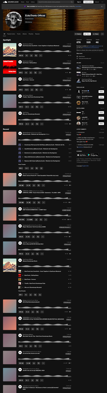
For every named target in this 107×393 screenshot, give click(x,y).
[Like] (21, 55)
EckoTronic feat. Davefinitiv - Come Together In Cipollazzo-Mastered (42, 271)
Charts (98, 160)
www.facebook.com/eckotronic (91, 48)
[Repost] (26, 55)
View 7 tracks (22, 164)
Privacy (82, 159)
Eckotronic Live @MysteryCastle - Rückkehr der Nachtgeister (40, 153)
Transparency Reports (82, 162)
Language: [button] (82, 166)
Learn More (78, 6)
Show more (79, 53)
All (4, 34)
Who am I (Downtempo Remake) (33, 287)
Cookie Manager (96, 159)
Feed (27, 2)
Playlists (31, 34)
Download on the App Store (82, 155)
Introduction (81, 132)
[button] (102, 2)
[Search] (55, 1)
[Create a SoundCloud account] (88, 2)
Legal (78, 159)
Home (22, 2)
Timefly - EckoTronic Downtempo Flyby (34, 283)
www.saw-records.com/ (84, 58)
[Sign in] (79, 2)
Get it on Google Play (93, 155)
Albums (25, 34)
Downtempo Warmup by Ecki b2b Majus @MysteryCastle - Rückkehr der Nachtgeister (47, 145)
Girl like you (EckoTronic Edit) (85, 145)
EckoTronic (81, 56)
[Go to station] (78, 34)
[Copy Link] (36, 55)
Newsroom (93, 160)
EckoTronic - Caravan (30, 279)
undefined (80, 147)
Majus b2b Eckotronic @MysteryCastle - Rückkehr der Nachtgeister (42, 157)
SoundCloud (10, 2)
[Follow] (87, 34)
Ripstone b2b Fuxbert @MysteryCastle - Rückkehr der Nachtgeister (42, 161)
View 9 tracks (22, 291)
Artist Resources (85, 160)
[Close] (102, 6)
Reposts (37, 34)
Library (33, 2)
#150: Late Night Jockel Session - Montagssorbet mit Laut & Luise (86, 138)
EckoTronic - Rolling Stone (31, 275)
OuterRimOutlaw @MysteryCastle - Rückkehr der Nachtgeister (41, 149)
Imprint (78, 160)
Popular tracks (11, 34)
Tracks (19, 34)
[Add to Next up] (41, 168)
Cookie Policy (88, 159)
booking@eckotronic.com (95, 46)
